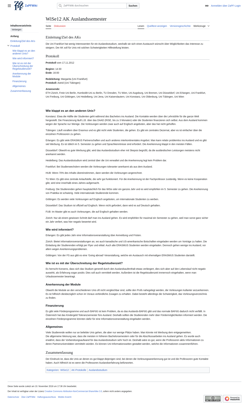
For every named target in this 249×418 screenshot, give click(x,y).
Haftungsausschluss (46, 397)
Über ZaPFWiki (28, 397)
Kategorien (52, 370)
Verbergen (16, 29)
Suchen (132, 5)
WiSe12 (64, 370)
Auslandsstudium (98, 370)
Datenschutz (13, 397)
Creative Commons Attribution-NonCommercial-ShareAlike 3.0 (73, 391)
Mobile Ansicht (64, 397)
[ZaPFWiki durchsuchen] (92, 5)
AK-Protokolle (78, 370)
